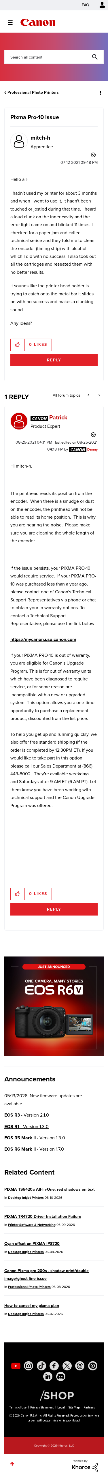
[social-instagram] (28, 1365)
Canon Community (37, 22)
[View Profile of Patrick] (58, 417)
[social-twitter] (67, 1365)
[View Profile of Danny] (92, 449)
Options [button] (100, 93)
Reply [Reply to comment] (54, 909)
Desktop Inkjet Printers (26, 1197)
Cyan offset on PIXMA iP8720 (32, 1244)
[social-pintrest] (92, 1365)
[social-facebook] (54, 1365)
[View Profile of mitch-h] (40, 137)
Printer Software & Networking (32, 1224)
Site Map (74, 1407)
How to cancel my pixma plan (31, 1306)
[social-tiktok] (41, 1365)
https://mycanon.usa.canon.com (43, 639)
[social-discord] (60, 1376)
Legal (61, 1407)
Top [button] (12, 1463)
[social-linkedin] (47, 1376)
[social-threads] (79, 1365)
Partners (89, 1407)
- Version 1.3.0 (26, 1126)
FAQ (85, 5)
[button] (18, 344)
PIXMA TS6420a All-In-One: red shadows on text (49, 1189)
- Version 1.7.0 (34, 1149)
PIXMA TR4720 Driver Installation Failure (42, 1216)
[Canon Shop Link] (54, 1395)
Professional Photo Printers (33, 92)
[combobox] (54, 57)
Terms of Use (18, 1407)
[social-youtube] (15, 1365)
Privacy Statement (42, 1407)
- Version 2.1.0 (26, 1115)
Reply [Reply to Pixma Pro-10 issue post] (54, 360)
